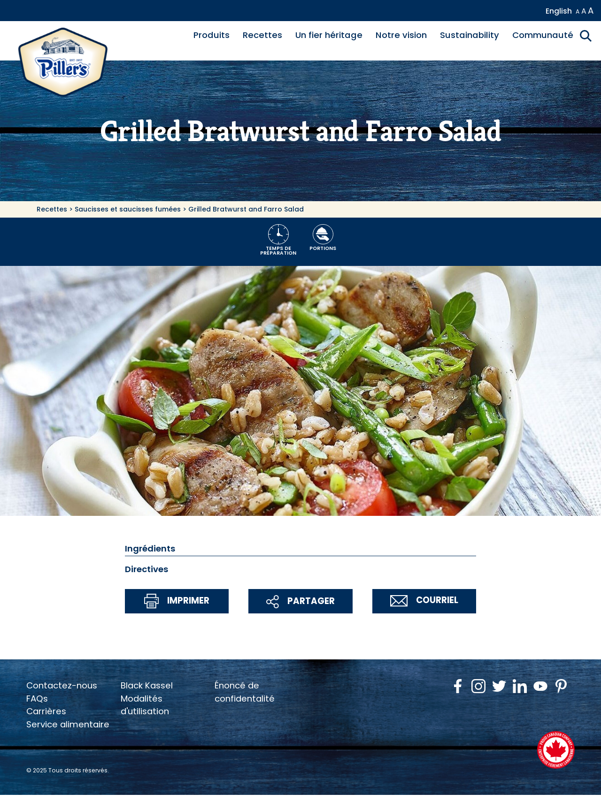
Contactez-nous (61, 685)
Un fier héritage (328, 35)
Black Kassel (147, 685)
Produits (211, 35)
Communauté (542, 35)
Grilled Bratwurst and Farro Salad (246, 209)
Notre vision (401, 35)
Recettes (262, 35)
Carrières (46, 711)
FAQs (37, 698)
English (559, 11)
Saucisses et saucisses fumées (128, 209)
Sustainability (469, 35)
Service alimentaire (67, 724)
